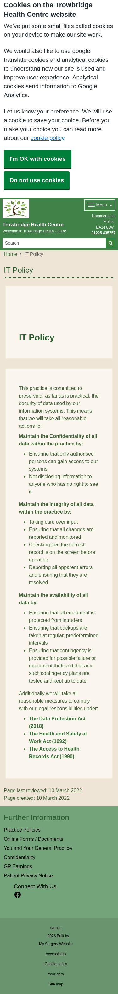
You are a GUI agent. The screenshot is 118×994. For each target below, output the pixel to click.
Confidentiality (20, 857)
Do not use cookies (36, 180)
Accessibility (56, 954)
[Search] (54, 243)
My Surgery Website (56, 944)
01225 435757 (103, 233)
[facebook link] (17, 895)
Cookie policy (56, 964)
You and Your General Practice (38, 848)
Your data (56, 974)
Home (10, 254)
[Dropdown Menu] (99, 205)
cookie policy (47, 138)
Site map (55, 984)
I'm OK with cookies (37, 159)
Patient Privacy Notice (28, 875)
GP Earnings (18, 866)
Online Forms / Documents (33, 838)
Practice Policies (22, 829)
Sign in (55, 928)
